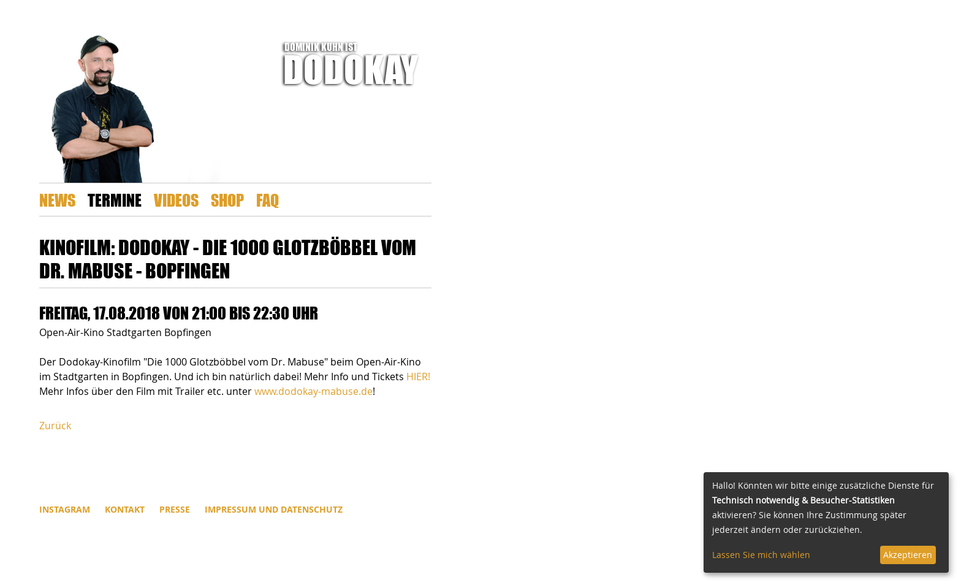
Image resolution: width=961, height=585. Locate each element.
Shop (227, 199)
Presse (174, 509)
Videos (176, 199)
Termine (115, 199)
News (57, 199)
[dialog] (826, 522)
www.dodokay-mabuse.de (313, 391)
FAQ (267, 199)
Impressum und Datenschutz (274, 509)
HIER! (418, 376)
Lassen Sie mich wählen (761, 554)
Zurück (55, 425)
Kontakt (125, 509)
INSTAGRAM (64, 509)
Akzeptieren (907, 554)
